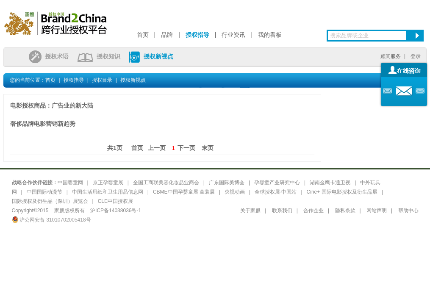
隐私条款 (345, 211)
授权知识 (98, 56)
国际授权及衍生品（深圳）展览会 (50, 201)
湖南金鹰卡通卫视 (330, 183)
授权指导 (197, 34)
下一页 (186, 147)
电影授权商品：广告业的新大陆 (51, 105)
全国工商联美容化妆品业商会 (166, 183)
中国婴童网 (70, 183)
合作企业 (313, 211)
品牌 (167, 34)
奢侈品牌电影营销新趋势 (42, 123)
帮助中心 (408, 211)
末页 (208, 147)
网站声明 (376, 211)
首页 (143, 34)
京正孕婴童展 (108, 183)
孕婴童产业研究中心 (277, 183)
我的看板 (270, 34)
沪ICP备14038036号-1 (115, 211)
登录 (416, 56)
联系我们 (282, 211)
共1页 (114, 147)
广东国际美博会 (226, 183)
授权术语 (49, 56)
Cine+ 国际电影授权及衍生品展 (342, 192)
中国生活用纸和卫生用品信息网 (107, 192)
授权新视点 (151, 56)
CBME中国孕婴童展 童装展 (184, 192)
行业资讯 (233, 34)
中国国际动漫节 (44, 192)
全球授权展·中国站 (276, 192)
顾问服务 (390, 56)
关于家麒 (250, 211)
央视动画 (235, 192)
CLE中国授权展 (115, 201)
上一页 (157, 147)
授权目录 (102, 80)
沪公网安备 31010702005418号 (51, 220)
